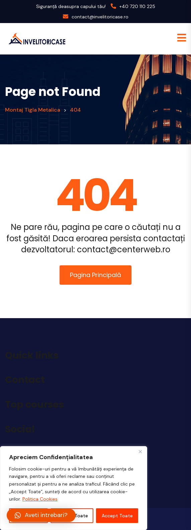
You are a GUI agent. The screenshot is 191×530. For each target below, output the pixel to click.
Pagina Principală (95, 275)
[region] (73, 488)
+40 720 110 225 (137, 6)
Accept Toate (117, 516)
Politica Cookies (40, 499)
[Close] (140, 452)
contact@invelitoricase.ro (100, 17)
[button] (41, 515)
